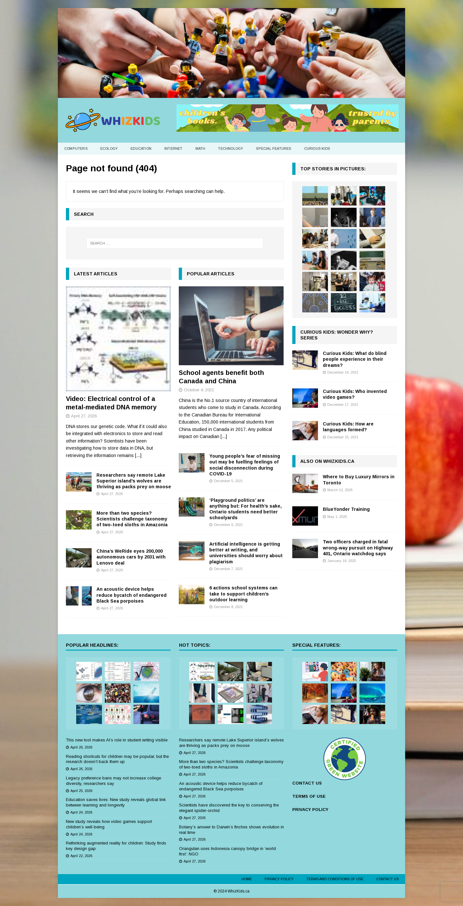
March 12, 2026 (339, 490)
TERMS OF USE (309, 796)
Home (246, 879)
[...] (138, 455)
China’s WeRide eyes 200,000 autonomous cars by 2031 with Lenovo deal (131, 556)
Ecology (109, 148)
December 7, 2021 (228, 569)
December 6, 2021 (228, 525)
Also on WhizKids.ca (327, 461)
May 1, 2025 (337, 517)
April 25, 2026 (81, 791)
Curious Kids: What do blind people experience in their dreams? (354, 359)
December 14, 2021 (342, 372)
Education (141, 148)
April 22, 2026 (81, 856)
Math (200, 148)
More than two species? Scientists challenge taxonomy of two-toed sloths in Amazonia (132, 518)
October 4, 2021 (199, 389)
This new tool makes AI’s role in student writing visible (117, 740)
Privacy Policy (279, 879)
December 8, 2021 (228, 607)
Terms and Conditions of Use (334, 879)
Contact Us (387, 879)
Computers (75, 148)
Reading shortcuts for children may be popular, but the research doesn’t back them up (117, 759)
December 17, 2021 (342, 404)
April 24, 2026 (81, 812)
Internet (173, 148)
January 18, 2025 (341, 561)
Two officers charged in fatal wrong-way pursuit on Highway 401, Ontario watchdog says (358, 547)
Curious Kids (317, 148)
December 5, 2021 (228, 481)
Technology (230, 148)
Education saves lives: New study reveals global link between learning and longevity (116, 802)
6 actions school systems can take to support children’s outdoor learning (243, 593)
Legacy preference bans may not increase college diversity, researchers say (113, 781)
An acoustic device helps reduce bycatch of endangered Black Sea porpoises (131, 595)
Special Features (273, 148)
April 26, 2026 (81, 747)
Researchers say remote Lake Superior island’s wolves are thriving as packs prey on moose (133, 480)
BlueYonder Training (346, 509)
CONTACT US (307, 783)
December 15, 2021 (342, 437)
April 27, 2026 (84, 416)
